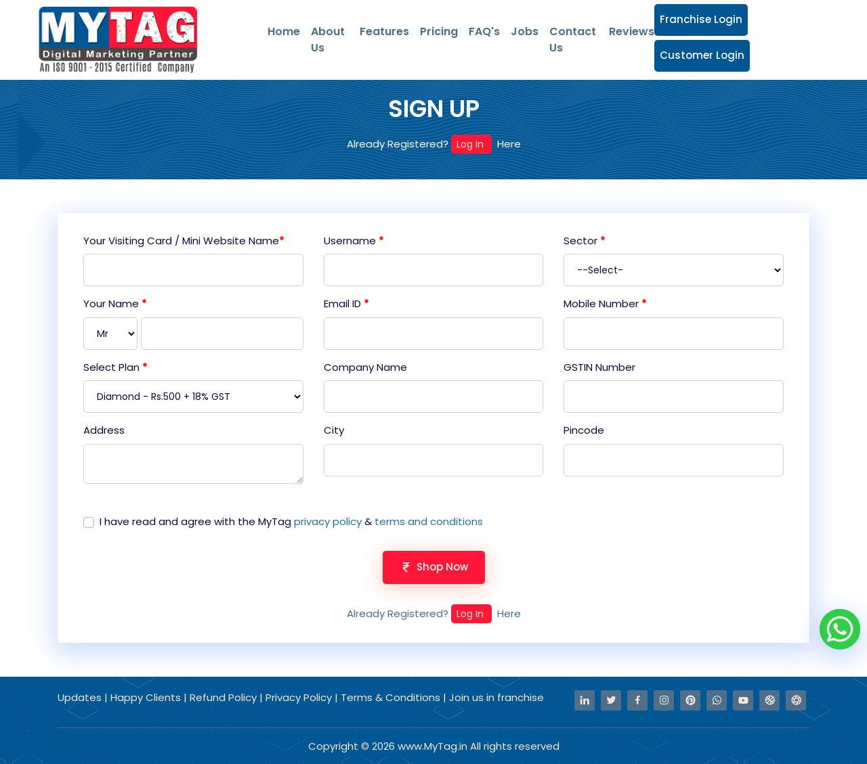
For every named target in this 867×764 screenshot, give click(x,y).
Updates (81, 697)
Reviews (631, 31)
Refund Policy (224, 697)
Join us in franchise (496, 697)
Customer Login (702, 55)
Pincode (584, 430)
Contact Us (572, 39)
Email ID (346, 303)
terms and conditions (429, 521)
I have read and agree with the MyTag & (291, 521)
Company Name (365, 367)
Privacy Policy (300, 697)
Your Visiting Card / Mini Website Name (183, 240)
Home (284, 31)
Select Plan (115, 367)
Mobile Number (605, 303)
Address (104, 430)
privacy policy (328, 521)
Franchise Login (701, 19)
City (334, 430)
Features (384, 31)
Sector (585, 240)
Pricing (439, 31)
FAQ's (484, 31)
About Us (328, 39)
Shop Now (434, 567)
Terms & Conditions (390, 697)
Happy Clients (147, 697)
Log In (471, 144)
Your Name (115, 303)
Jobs (524, 31)
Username (354, 240)
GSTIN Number (599, 367)
